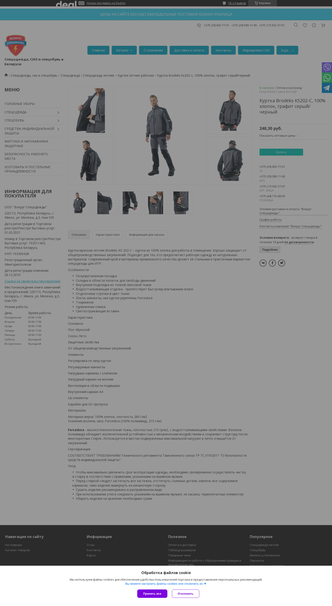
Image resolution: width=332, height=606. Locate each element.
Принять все (152, 593)
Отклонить (185, 593)
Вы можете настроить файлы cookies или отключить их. (164, 583)
